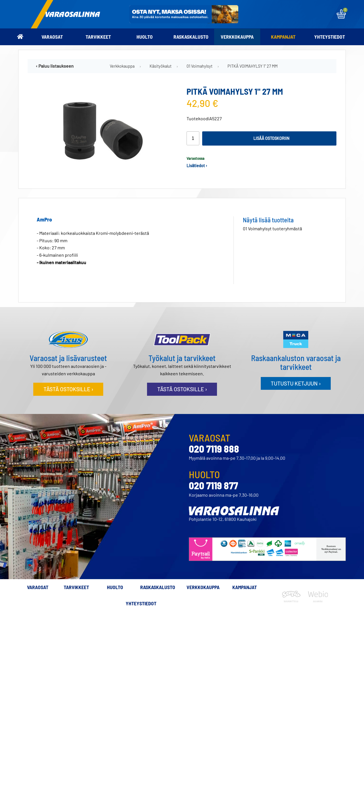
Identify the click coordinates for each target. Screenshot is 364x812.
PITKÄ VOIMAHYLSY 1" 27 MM (253, 66)
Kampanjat (283, 37)
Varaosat (52, 37)
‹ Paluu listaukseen (55, 66)
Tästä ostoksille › (68, 389)
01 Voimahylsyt (199, 66)
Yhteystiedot (329, 37)
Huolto (144, 37)
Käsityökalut (160, 66)
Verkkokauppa (237, 37)
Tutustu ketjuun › (296, 383)
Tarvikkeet (98, 37)
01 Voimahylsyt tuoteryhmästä (272, 228)
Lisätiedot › (197, 165)
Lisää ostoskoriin (271, 138)
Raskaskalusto (190, 37)
